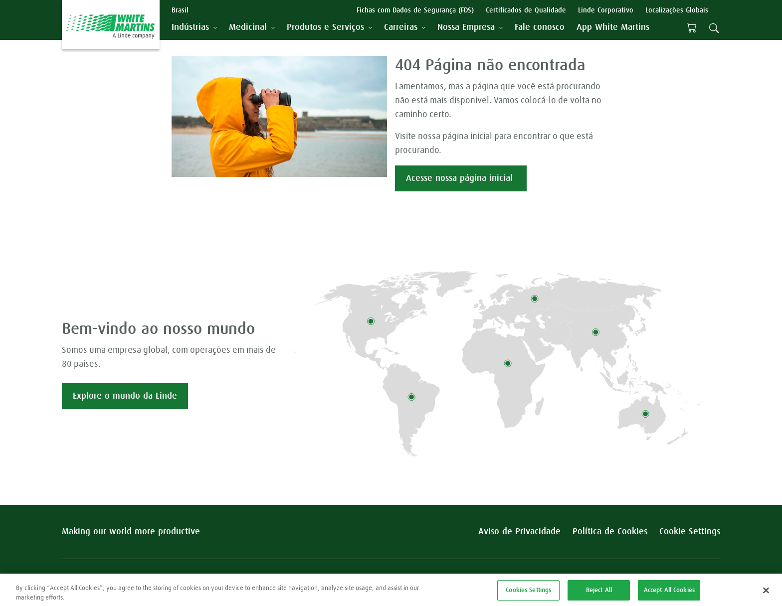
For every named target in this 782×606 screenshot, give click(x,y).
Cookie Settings (689, 531)
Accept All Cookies (669, 593)
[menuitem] (540, 27)
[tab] (194, 27)
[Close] (766, 594)
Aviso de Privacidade (519, 531)
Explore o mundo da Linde (125, 396)
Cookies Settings (528, 593)
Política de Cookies (610, 531)
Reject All (599, 593)
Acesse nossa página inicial (461, 178)
